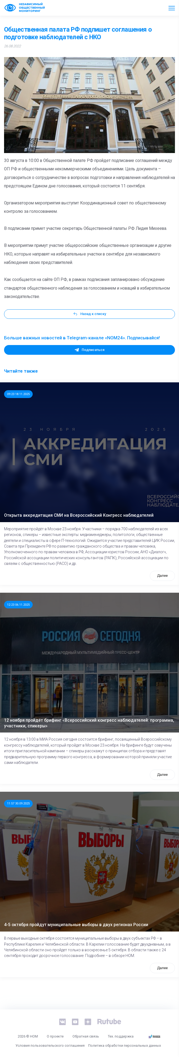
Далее (162, 576)
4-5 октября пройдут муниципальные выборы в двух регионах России (76, 924)
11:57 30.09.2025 (18, 803)
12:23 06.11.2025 (18, 605)
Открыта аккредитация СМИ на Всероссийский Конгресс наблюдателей (79, 515)
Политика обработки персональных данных (124, 1045)
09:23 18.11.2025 (18, 394)
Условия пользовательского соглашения (50, 1045)
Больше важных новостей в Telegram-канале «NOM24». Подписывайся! (82, 337)
